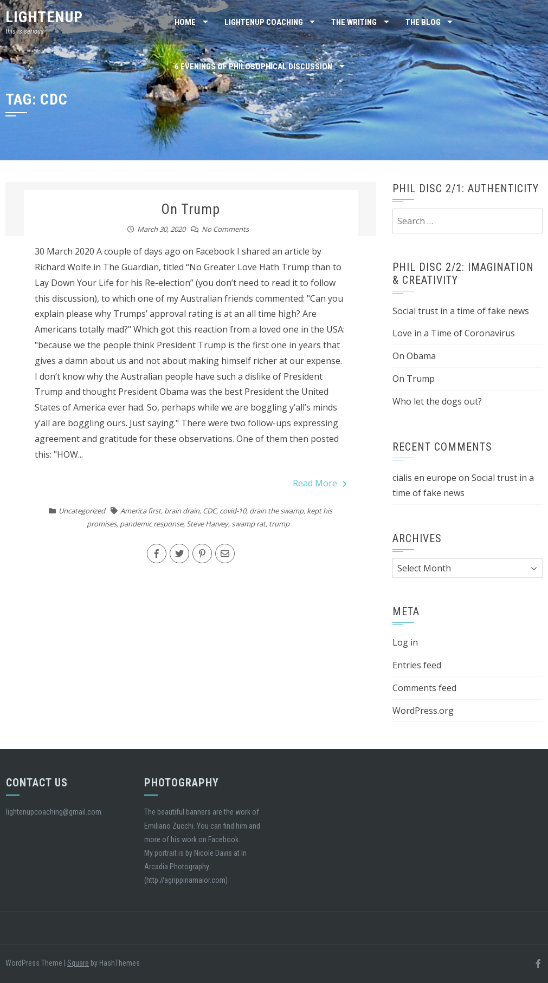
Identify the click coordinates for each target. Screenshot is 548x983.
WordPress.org (423, 711)
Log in (405, 642)
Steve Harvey (207, 524)
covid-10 (233, 511)
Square (78, 963)
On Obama (414, 356)
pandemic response (151, 524)
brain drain (181, 511)
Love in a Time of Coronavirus (453, 333)
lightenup (44, 17)
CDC (209, 511)
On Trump (190, 209)
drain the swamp (276, 511)
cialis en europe (424, 478)
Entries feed (416, 665)
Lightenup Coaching (263, 22)
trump (279, 524)
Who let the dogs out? (437, 401)
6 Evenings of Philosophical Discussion (253, 66)
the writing (354, 22)
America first (140, 511)
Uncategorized (82, 511)
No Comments (225, 229)
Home (185, 22)
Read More (320, 483)
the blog (423, 22)
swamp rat (248, 524)
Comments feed (424, 688)
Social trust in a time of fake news (460, 311)
